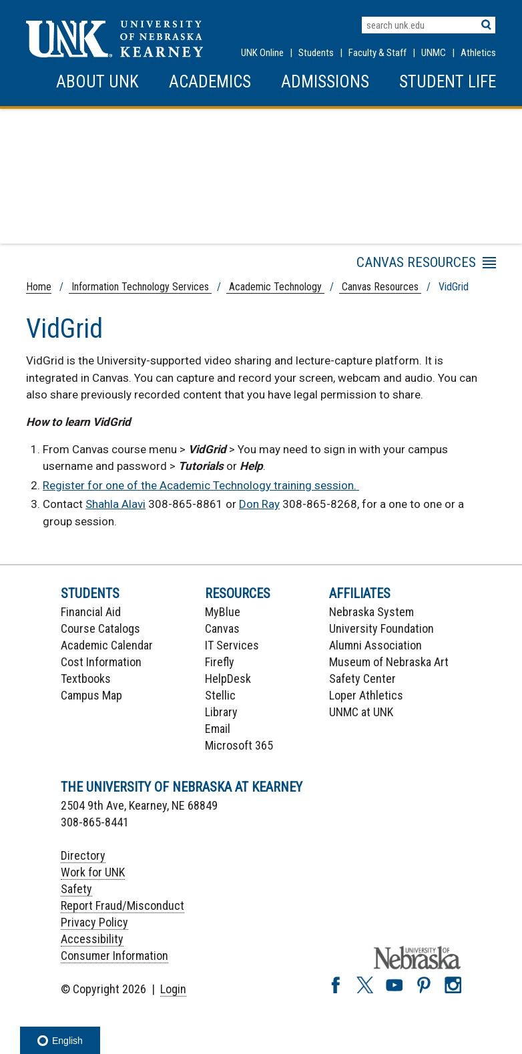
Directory (83, 855)
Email (217, 729)
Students (316, 53)
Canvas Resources (380, 286)
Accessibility (92, 939)
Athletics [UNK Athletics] (478, 53)
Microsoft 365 (239, 745)
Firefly (219, 662)
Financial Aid (91, 612)
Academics (210, 81)
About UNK (97, 81)
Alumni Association (375, 645)
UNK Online (262, 53)
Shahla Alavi (115, 504)
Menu (370, 265)
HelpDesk (228, 679)
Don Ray (259, 504)
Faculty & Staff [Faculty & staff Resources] (377, 53)
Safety (76, 889)
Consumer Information (114, 956)
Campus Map (91, 695)
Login (173, 989)
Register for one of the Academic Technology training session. (201, 485)
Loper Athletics (366, 695)
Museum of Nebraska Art (389, 662)
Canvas (222, 628)
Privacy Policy (94, 922)
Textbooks (86, 679)
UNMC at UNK (361, 712)
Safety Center (362, 679)
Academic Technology (275, 286)
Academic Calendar (107, 645)
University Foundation (381, 628)
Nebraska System (371, 612)
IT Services (232, 645)
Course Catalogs (100, 628)
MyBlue (222, 612)
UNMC (433, 53)
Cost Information (101, 662)
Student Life (447, 81)
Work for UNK (93, 872)
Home (38, 286)
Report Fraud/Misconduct (122, 905)
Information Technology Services (140, 286)
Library (221, 712)
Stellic (220, 695)
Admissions (325, 81)
